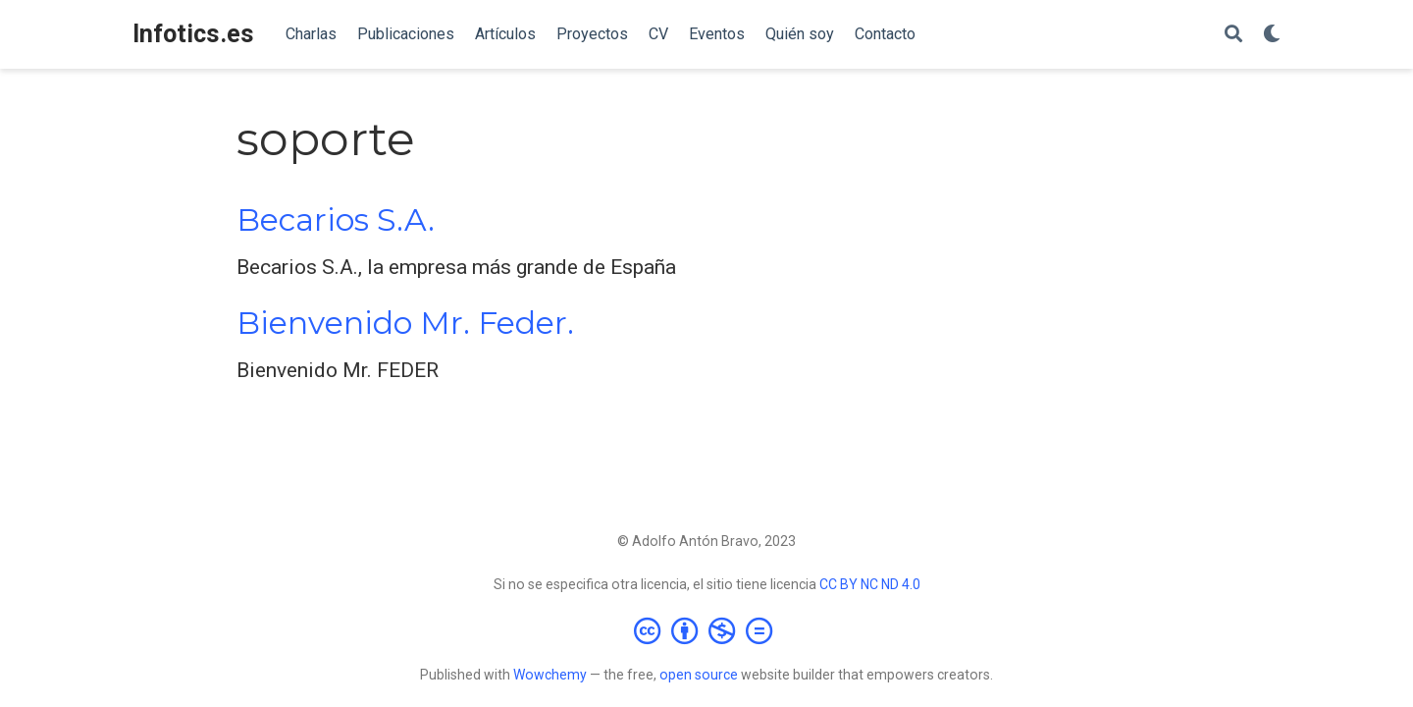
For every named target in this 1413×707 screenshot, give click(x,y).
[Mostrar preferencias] (1272, 35)
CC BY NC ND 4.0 (869, 584)
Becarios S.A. (335, 220)
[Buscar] (1233, 35)
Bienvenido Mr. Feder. (405, 323)
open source (698, 674)
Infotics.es (193, 34)
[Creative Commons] (707, 630)
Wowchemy (550, 674)
